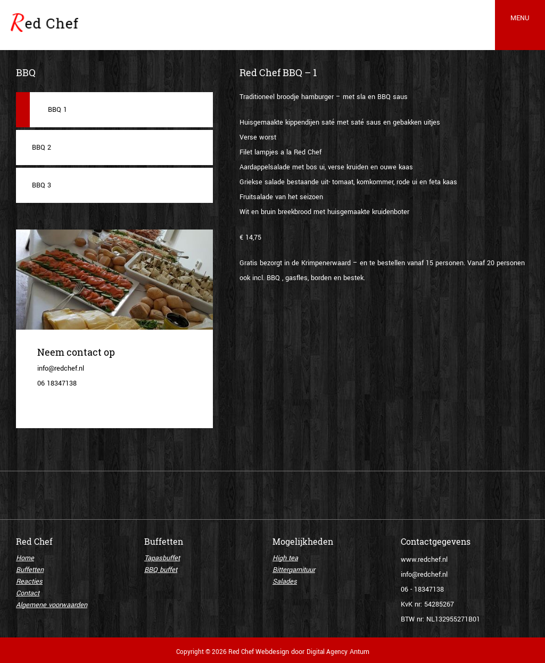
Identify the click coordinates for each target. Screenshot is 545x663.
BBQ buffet (160, 570)
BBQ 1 (57, 109)
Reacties (29, 581)
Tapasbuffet (162, 558)
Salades (284, 581)
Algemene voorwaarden (51, 605)
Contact (27, 593)
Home (25, 558)
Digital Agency (327, 652)
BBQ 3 (41, 185)
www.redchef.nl (424, 559)
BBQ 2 (41, 147)
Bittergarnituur (293, 570)
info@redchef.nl (424, 574)
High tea (285, 558)
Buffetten (30, 570)
